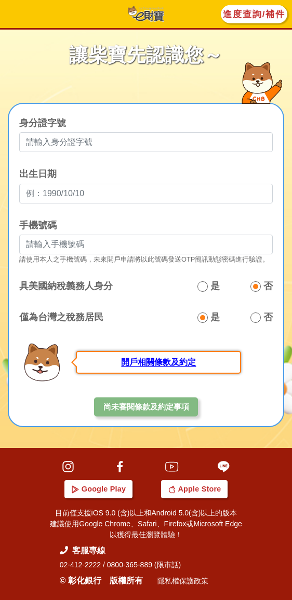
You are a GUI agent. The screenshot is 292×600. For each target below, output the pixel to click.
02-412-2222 (80, 565)
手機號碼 (38, 226)
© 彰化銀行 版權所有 (101, 580)
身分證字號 (42, 124)
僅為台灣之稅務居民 (61, 318)
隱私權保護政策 (182, 581)
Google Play (98, 489)
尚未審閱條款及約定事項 (146, 407)
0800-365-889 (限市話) (144, 565)
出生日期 (38, 175)
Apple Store (194, 489)
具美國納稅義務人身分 (66, 287)
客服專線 (82, 550)
